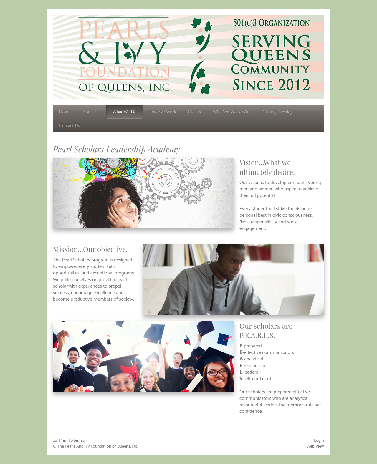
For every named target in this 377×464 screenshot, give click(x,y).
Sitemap (78, 440)
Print (61, 440)
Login (319, 440)
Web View (315, 446)
